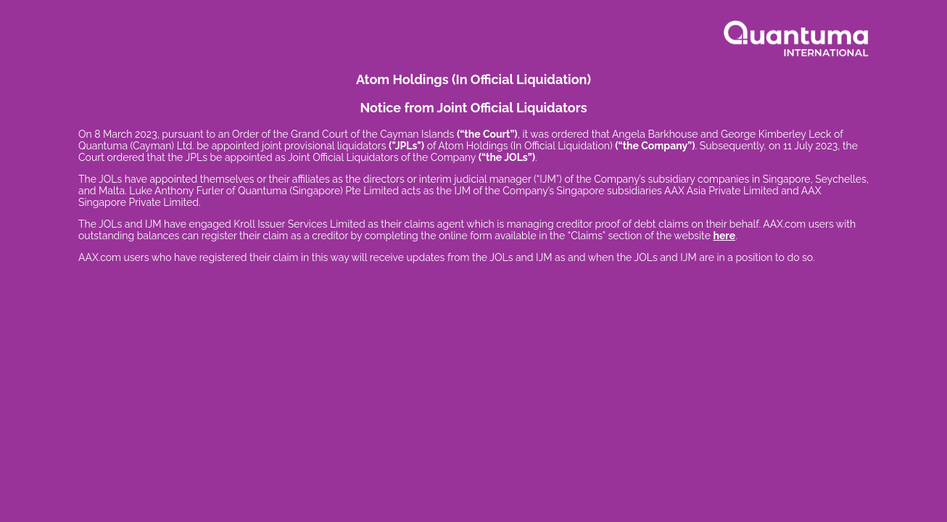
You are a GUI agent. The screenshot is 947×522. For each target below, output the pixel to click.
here (724, 235)
